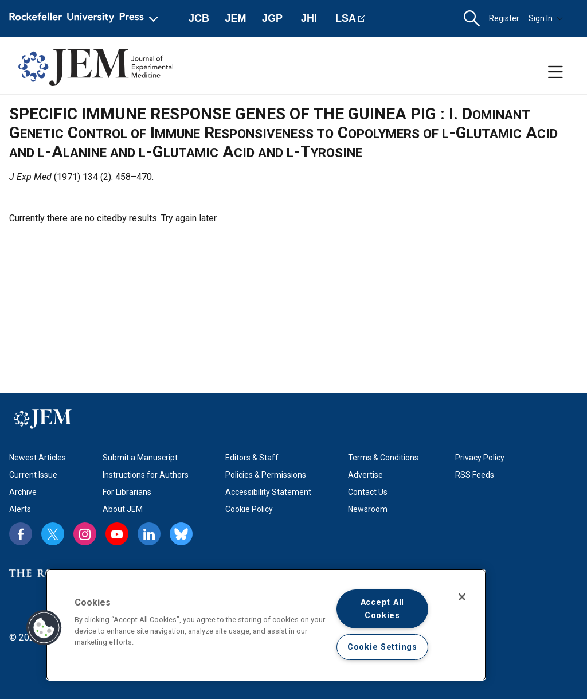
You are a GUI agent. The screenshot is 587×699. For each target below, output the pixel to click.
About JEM (123, 509)
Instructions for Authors (146, 474)
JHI (309, 18)
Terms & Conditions (383, 457)
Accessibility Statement (268, 492)
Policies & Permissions (265, 474)
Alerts (20, 509)
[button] (472, 18)
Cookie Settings (382, 647)
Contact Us (368, 492)
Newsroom (368, 509)
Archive (23, 492)
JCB (199, 18)
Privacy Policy (479, 457)
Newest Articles (37, 457)
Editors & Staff (252, 457)
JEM (235, 18)
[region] (266, 625)
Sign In (546, 18)
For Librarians (127, 492)
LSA (345, 18)
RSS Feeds (474, 474)
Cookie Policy (249, 509)
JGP (272, 18)
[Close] (462, 597)
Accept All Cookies (382, 609)
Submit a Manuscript (140, 457)
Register (504, 18)
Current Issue (33, 474)
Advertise (365, 474)
